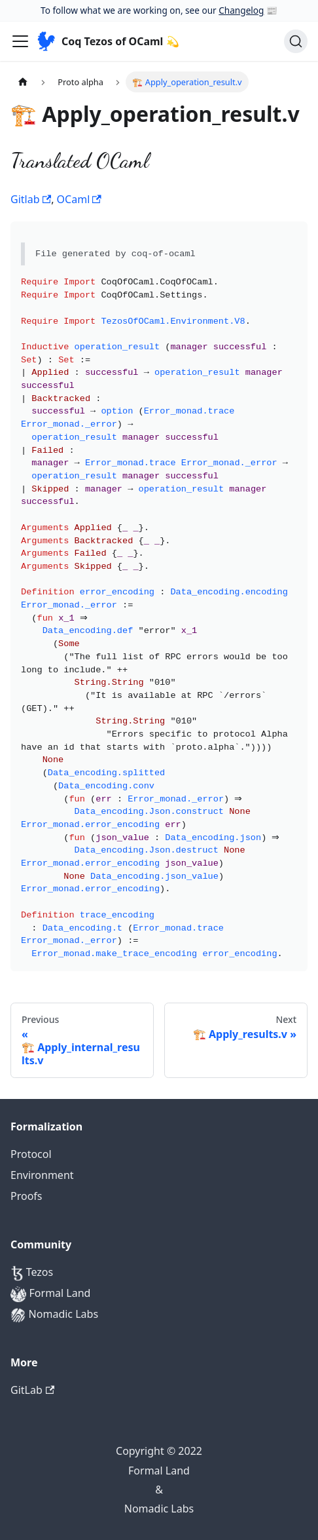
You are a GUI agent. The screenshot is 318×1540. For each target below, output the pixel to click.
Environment (42, 1175)
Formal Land (50, 1294)
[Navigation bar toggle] (20, 41)
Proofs (26, 1196)
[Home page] (22, 81)
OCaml (79, 199)
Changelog (241, 10)
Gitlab (30, 199)
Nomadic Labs (54, 1315)
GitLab (32, 1390)
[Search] (296, 41)
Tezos (31, 1273)
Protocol (31, 1154)
